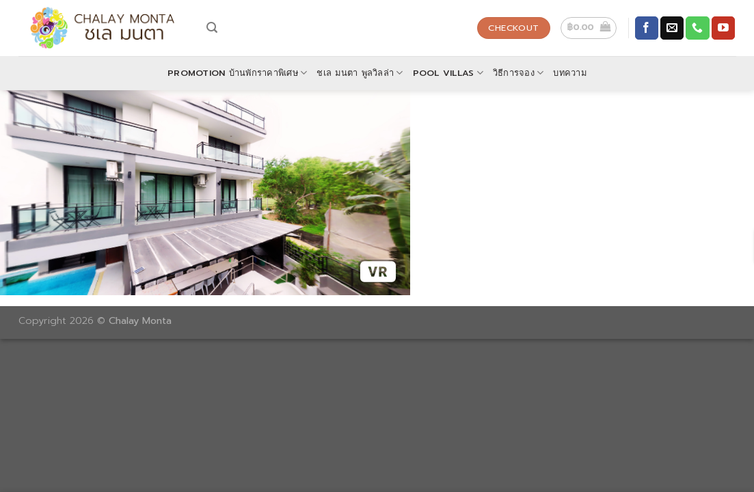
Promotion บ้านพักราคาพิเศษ (237, 73)
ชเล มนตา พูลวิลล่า (360, 73)
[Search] (211, 27)
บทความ (570, 72)
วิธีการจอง (518, 73)
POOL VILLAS (448, 73)
